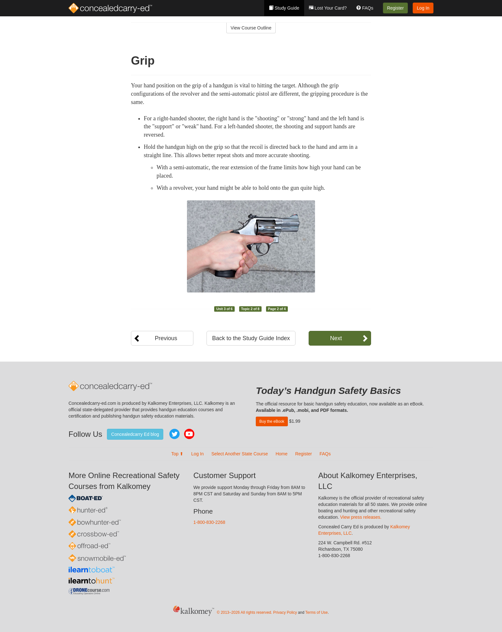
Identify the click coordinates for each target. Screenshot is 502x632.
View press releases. (361, 517)
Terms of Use (316, 612)
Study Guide (284, 8)
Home (281, 453)
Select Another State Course (239, 453)
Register (395, 8)
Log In (423, 8)
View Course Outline (251, 27)
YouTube (189, 434)
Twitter (174, 434)
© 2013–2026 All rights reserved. (244, 612)
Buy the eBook (271, 421)
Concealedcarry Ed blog (135, 434)
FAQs (364, 8)
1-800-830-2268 (209, 522)
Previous (166, 338)
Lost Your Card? (328, 8)
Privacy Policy (285, 612)
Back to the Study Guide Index (251, 338)
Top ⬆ (177, 453)
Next (336, 338)
